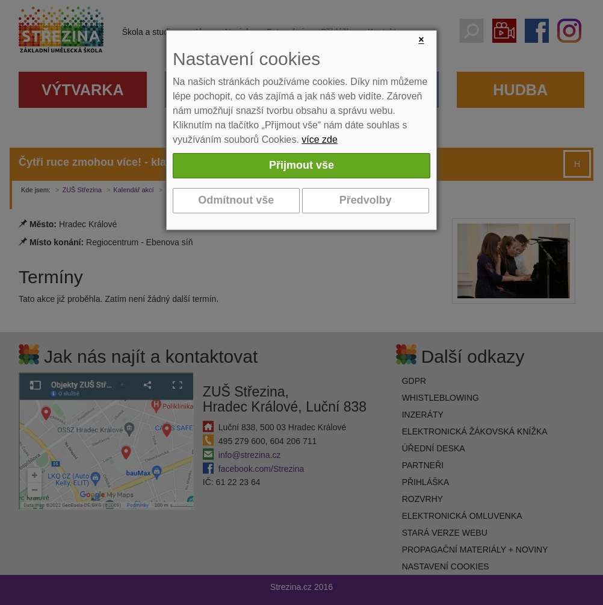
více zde (320, 139)
